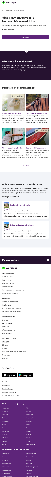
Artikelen (5, 358)
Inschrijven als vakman (10, 302)
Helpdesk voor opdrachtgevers (13, 290)
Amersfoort (29, 418)
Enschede (29, 438)
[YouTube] (8, 368)
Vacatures (5, 327)
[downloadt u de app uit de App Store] (9, 375)
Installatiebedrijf (31, 453)
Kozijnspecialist (6, 470)
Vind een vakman (8, 283)
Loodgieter (5, 453)
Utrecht (4, 434)
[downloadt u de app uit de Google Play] (25, 375)
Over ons (5, 320)
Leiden (28, 424)
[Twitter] (12, 368)
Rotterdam (5, 421)
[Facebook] (3, 368)
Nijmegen (29, 411)
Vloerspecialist (6, 463)
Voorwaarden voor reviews (11, 308)
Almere (4, 428)
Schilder (28, 460)
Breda (4, 424)
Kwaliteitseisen (7, 305)
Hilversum (5, 438)
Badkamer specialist (32, 467)
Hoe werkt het (7, 280)
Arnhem (28, 441)
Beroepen (5, 342)
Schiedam (5, 418)
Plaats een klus (7, 277)
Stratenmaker (6, 473)
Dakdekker (5, 467)
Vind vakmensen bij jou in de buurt (14, 352)
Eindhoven (29, 421)
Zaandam (29, 428)
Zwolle (4, 444)
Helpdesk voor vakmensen (11, 312)
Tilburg (28, 408)
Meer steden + (30, 444)
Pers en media (7, 323)
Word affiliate (7, 333)
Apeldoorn (29, 431)
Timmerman (29, 473)
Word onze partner (8, 330)
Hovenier (4, 457)
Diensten (5, 345)
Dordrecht (29, 434)
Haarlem (4, 441)
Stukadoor (5, 460)
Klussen (4, 348)
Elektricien (29, 463)
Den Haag (5, 414)
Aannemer (29, 470)
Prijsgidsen (6, 355)
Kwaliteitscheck (7, 287)
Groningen (5, 411)
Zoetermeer (5, 431)
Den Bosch (29, 414)
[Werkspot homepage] (11, 2)
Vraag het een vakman (10, 293)
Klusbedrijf (29, 457)
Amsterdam (5, 408)
